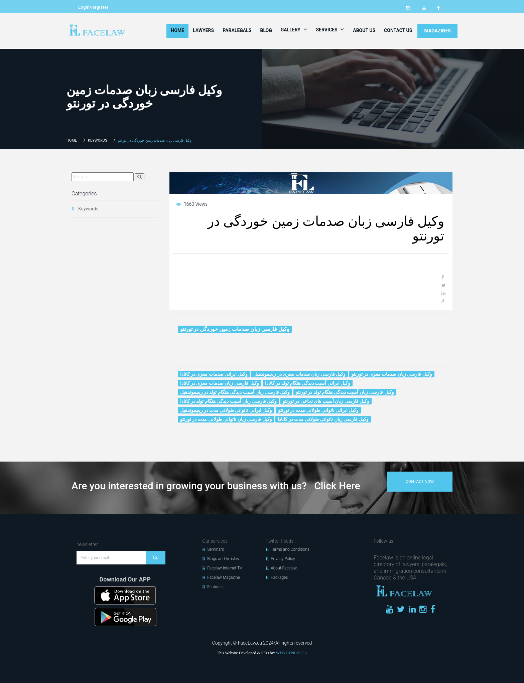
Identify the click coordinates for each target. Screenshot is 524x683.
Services (330, 29)
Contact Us (398, 30)
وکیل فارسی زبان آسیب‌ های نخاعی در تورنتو (326, 401)
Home (177, 30)
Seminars (215, 549)
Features (215, 586)
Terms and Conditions (290, 549)
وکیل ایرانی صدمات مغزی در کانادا (214, 374)
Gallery (294, 29)
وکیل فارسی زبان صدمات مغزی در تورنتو (392, 374)
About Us (364, 30)
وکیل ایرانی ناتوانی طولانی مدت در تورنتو (318, 410)
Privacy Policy (283, 558)
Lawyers (203, 30)
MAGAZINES (437, 30)
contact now (420, 481)
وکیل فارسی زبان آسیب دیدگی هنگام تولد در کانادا (228, 401)
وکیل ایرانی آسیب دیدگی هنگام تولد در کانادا (307, 383)
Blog (266, 30)
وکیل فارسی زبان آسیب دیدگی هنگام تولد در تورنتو (345, 392)
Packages (279, 577)
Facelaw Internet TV (224, 568)
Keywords (97, 140)
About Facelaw (284, 568)
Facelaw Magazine (223, 577)
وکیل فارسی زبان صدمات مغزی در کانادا (219, 383)
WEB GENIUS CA (291, 653)
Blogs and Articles (223, 558)
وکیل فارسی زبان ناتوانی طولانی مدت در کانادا (323, 419)
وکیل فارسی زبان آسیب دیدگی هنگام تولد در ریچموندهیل (235, 392)
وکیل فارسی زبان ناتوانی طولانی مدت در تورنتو (226, 419)
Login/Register (93, 7)
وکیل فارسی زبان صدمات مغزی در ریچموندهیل (299, 374)
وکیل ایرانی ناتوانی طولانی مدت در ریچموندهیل (226, 410)
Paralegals (237, 30)
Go (156, 557)
